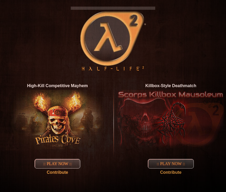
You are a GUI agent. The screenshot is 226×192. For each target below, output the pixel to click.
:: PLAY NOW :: (57, 163)
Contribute (57, 172)
